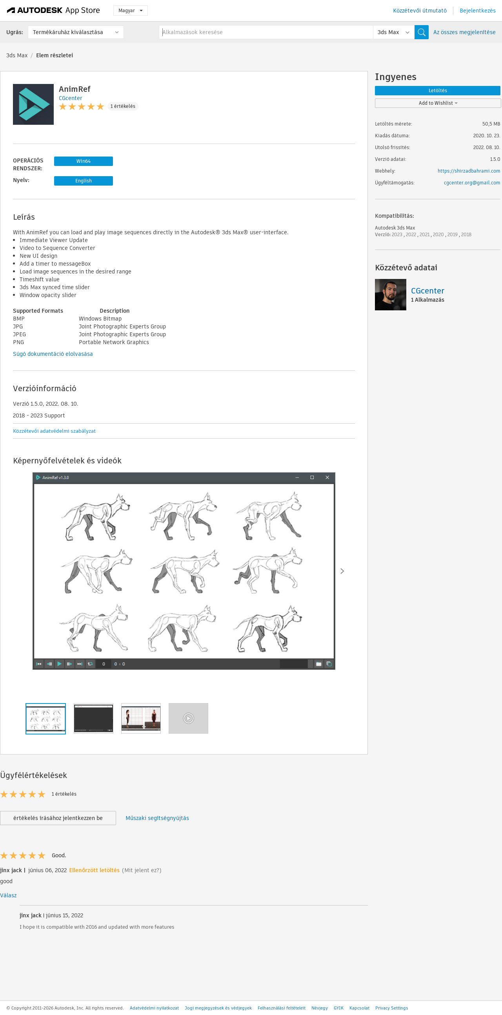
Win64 (83, 161)
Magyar (130, 10)
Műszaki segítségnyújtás (157, 818)
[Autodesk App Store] (53, 10)
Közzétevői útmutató (420, 11)
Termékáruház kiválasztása (68, 32)
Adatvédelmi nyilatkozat (154, 1008)
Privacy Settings (391, 1008)
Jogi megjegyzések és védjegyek (218, 1008)
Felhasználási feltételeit (282, 1008)
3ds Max (16, 55)
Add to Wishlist (438, 103)
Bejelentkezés (478, 11)
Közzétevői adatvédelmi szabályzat (54, 431)
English (83, 180)
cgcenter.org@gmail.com (472, 182)
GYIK (339, 1008)
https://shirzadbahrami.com (469, 171)
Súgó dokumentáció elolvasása (53, 354)
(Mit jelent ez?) (142, 870)
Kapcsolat (359, 1008)
